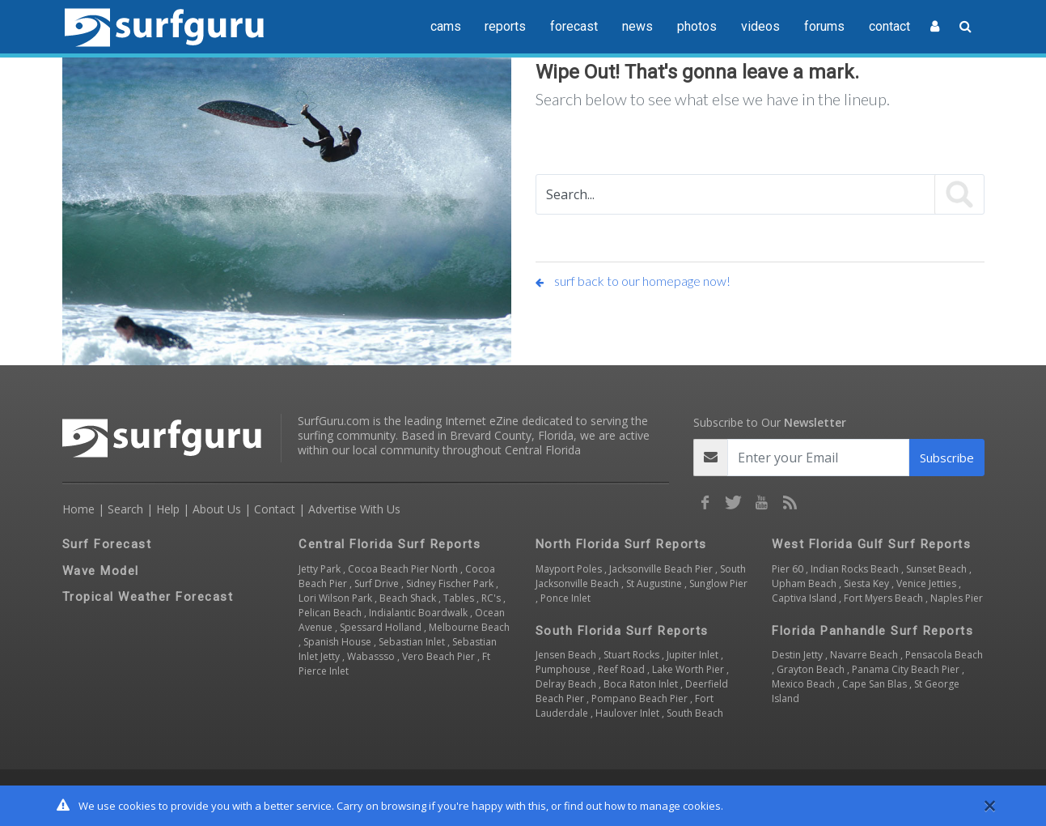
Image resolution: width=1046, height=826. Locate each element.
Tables (459, 598)
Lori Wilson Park (337, 598)
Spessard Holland (382, 627)
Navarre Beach (865, 655)
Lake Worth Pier (689, 669)
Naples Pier (956, 598)
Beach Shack (408, 598)
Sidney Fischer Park (451, 583)
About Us (217, 509)
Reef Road (622, 669)
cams (445, 26)
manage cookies (680, 805)
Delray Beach (567, 684)
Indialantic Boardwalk (419, 613)
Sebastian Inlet (413, 642)
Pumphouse (564, 669)
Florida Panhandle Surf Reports (872, 631)
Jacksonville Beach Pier (662, 569)
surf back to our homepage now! (633, 280)
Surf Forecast (107, 544)
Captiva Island (805, 598)
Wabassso (372, 656)
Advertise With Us (354, 509)
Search (125, 509)
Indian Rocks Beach (856, 569)
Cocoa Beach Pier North (404, 569)
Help (168, 509)
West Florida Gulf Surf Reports (871, 544)
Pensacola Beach (944, 655)
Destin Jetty (798, 655)
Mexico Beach (804, 684)
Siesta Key (867, 583)
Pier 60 (789, 569)
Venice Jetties (927, 583)
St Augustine (655, 583)
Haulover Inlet (628, 713)
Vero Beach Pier (439, 656)
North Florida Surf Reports (621, 544)
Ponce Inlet (565, 598)
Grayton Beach (812, 669)
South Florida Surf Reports (622, 631)
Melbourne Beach (469, 627)
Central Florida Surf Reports (390, 544)
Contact (274, 509)
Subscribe (947, 457)
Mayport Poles (570, 569)
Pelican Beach (331, 613)
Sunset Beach (937, 569)
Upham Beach (805, 583)
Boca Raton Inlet (641, 684)
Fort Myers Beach (884, 598)
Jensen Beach (567, 655)
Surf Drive (377, 583)
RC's (492, 598)
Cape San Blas (875, 684)
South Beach (695, 713)
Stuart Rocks (632, 655)
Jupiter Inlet (694, 655)
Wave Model (100, 571)
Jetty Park (321, 569)
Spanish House (338, 642)
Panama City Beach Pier (907, 669)
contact (889, 26)
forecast (574, 26)
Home (78, 509)
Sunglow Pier (718, 583)
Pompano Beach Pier (640, 698)
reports (505, 26)
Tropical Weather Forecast (148, 597)
